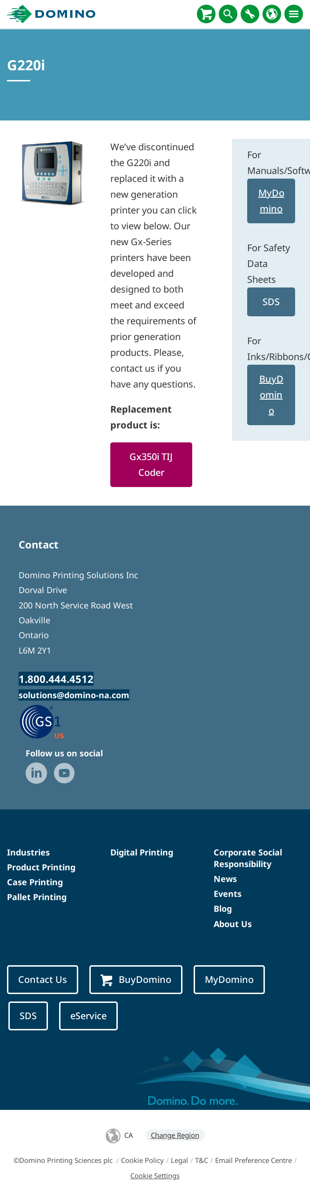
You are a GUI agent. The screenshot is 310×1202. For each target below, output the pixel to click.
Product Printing (41, 867)
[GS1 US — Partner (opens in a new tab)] (51, 721)
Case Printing (35, 882)
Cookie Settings (155, 1175)
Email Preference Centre (253, 1160)
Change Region (175, 1135)
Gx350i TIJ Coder (151, 464)
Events (228, 893)
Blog (223, 908)
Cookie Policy (142, 1160)
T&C (201, 1160)
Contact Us (42, 979)
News (225, 878)
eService (88, 1015)
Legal (179, 1160)
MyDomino (271, 201)
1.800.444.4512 (56, 679)
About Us (233, 923)
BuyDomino (271, 395)
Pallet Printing (37, 896)
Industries (28, 852)
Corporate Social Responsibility (248, 858)
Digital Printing (141, 852)
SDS (271, 301)
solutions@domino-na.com (74, 695)
